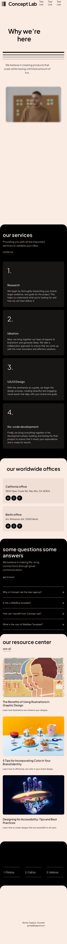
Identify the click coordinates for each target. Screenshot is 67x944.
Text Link (41, 3)
